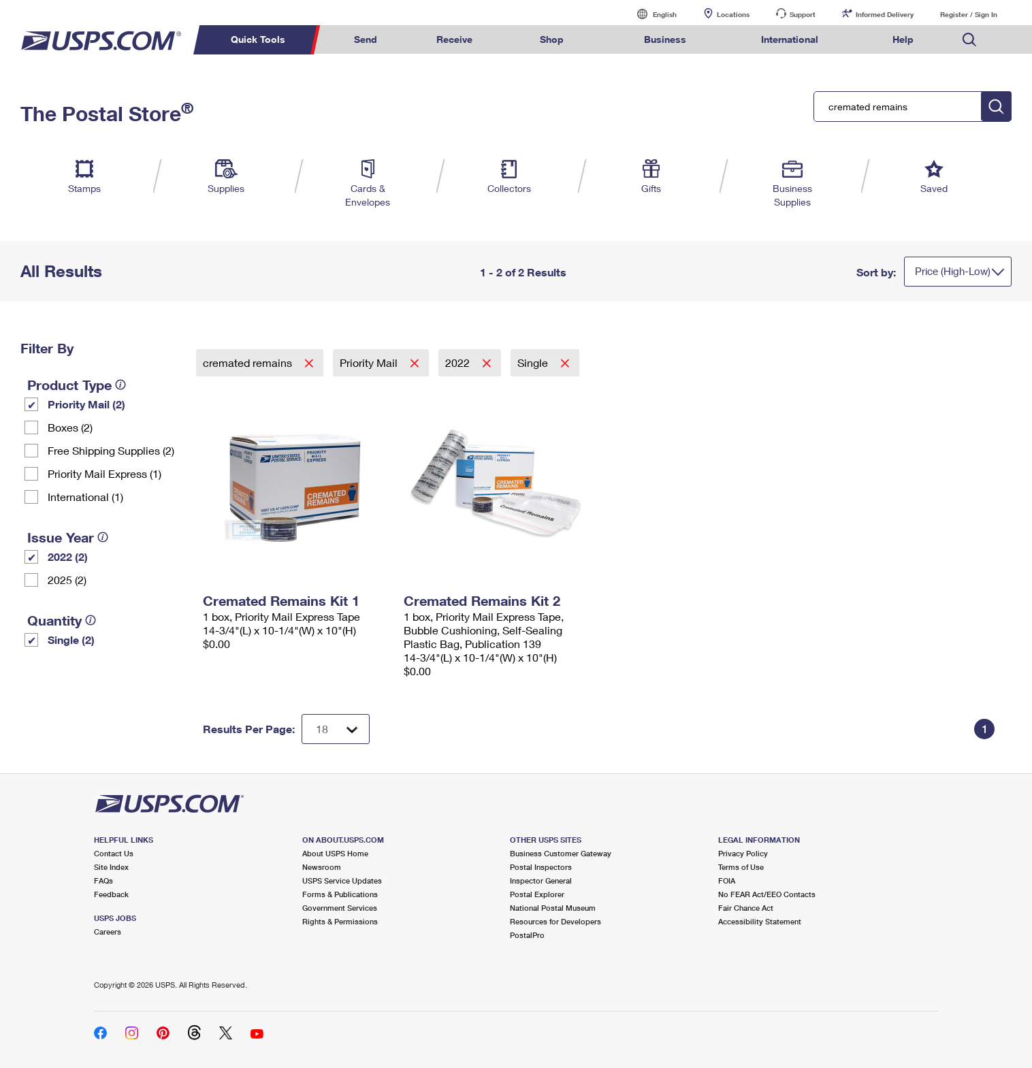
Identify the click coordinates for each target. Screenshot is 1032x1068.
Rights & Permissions (340, 921)
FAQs (103, 880)
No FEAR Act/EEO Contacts (767, 894)
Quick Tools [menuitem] (258, 39)
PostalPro (527, 935)
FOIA (726, 880)
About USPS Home (335, 853)
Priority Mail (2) (86, 404)
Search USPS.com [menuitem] (969, 39)
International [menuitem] (789, 39)
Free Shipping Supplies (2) (111, 450)
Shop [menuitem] (552, 39)
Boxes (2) (70, 427)
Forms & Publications (340, 894)
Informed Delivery (885, 14)
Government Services (339, 907)
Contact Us (113, 853)
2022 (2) (68, 556)
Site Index (111, 866)
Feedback (111, 894)
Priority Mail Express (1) (104, 473)
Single (534, 362)
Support (803, 14)
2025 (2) (67, 579)
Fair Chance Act (745, 907)
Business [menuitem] (665, 39)
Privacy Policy (743, 853)
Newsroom (321, 866)
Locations (733, 14)
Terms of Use (741, 866)
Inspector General (541, 880)
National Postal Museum (553, 907)
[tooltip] (120, 384)
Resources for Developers (555, 921)
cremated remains (249, 362)
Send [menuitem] (365, 39)
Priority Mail (370, 362)
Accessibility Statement (759, 921)
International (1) (85, 496)
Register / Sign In (968, 14)
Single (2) (71, 639)
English (651, 14)
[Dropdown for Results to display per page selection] (336, 729)
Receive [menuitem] (454, 39)
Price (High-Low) (952, 271)
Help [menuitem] (903, 39)
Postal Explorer (537, 894)
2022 (458, 362)
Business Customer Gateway (560, 853)
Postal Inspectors (541, 866)
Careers (107, 931)
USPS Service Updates (342, 880)
